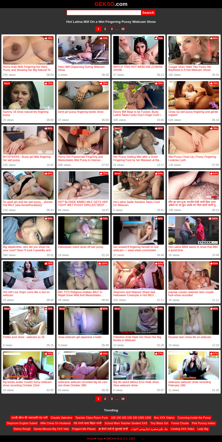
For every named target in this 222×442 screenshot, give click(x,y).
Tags (100, 438)
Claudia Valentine (61, 417)
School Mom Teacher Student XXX (126, 423)
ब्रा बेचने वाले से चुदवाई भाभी (113, 428)
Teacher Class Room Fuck (91, 417)
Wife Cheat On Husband (55, 423)
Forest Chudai (180, 423)
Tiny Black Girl (159, 423)
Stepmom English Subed (22, 423)
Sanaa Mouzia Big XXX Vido (51, 428)
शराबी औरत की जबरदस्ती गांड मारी (29, 417)
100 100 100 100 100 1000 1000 (131, 417)
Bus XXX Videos (164, 417)
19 (122, 29)
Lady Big (202, 428)
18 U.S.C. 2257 (125, 438)
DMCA (109, 438)
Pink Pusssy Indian (203, 423)
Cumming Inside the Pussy (194, 417)
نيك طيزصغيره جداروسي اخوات (149, 428)
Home (91, 438)
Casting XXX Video (182, 428)
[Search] (104, 12)
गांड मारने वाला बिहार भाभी (87, 423)
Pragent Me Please (84, 428)
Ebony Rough (22, 428)
